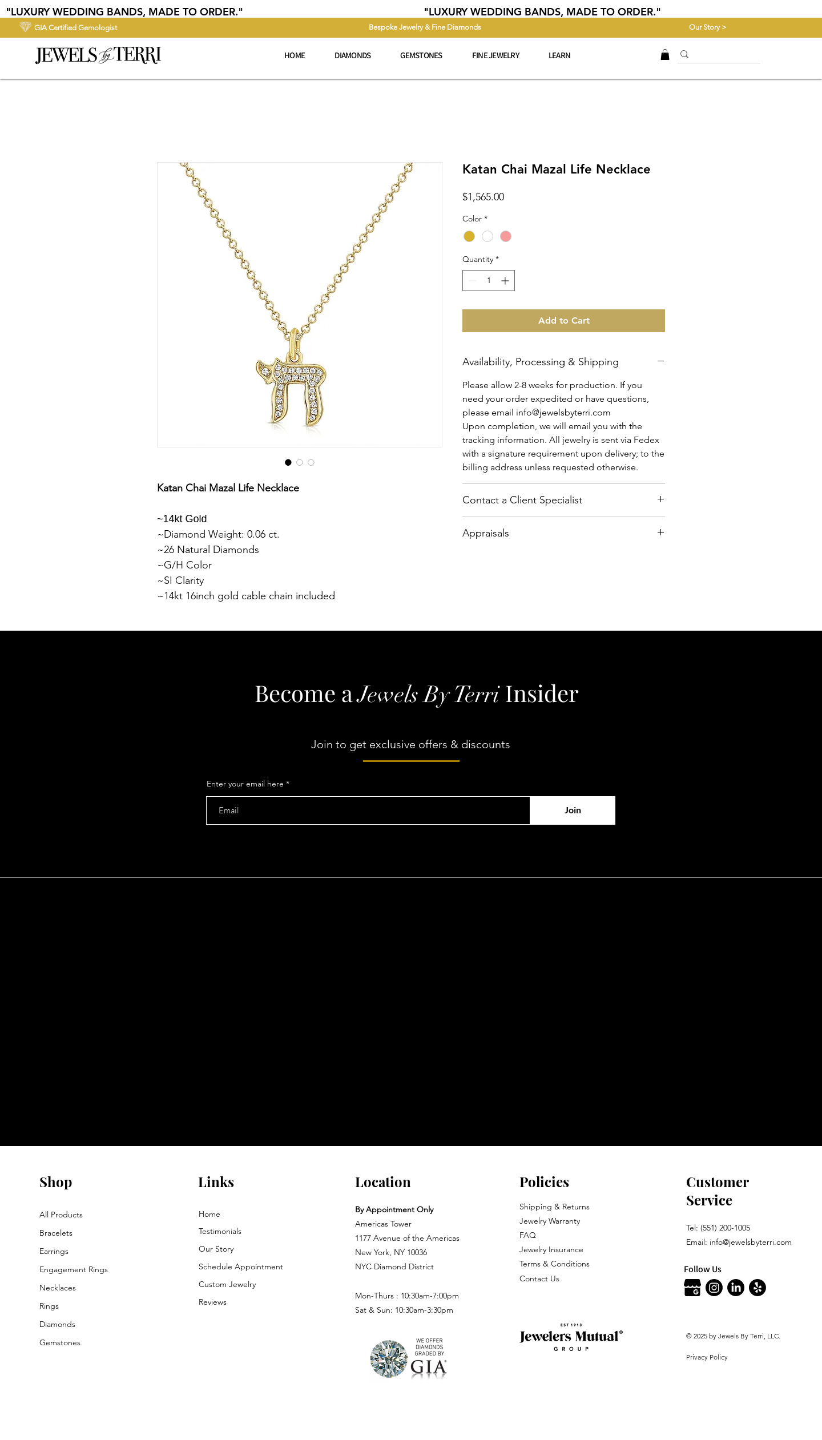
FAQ (527, 1235)
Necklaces (57, 1287)
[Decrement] (471, 281)
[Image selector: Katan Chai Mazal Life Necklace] (288, 462)
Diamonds (57, 1324)
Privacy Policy (707, 1357)
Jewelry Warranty (549, 1221)
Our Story (216, 1249)
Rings (49, 1306)
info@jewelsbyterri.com (751, 1242)
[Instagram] (714, 1287)
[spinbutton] (488, 281)
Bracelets (55, 1233)
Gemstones (59, 1342)
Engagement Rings (73, 1269)
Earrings (53, 1251)
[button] (495, 55)
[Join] (572, 810)
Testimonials (220, 1231)
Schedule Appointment (241, 1266)
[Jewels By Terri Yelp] (757, 1287)
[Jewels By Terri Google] (692, 1287)
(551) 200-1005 (725, 1228)
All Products (61, 1214)
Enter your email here (245, 784)
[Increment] (506, 281)
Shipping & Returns (554, 1206)
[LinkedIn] (735, 1287)
